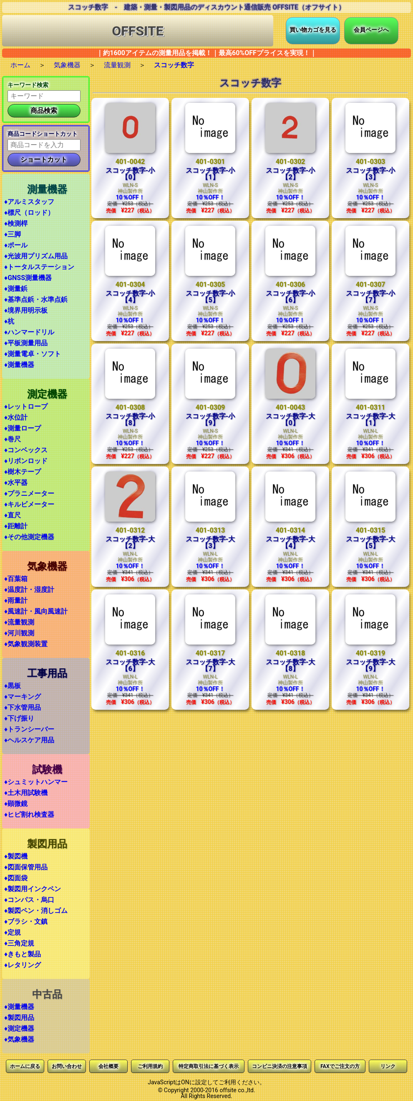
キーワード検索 (28, 85)
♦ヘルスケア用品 (29, 740)
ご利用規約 (150, 1066)
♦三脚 (12, 234)
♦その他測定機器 (29, 537)
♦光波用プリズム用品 (36, 256)
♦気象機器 (19, 1039)
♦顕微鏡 (16, 804)
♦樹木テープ (22, 472)
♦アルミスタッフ (29, 202)
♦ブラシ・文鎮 (26, 921)
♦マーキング (22, 697)
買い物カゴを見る (313, 29)
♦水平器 (16, 483)
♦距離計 (16, 526)
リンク (387, 1066)
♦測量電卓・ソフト (32, 354)
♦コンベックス (26, 450)
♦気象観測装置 (26, 644)
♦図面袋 (16, 878)
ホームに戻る (25, 1066)
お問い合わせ (67, 1066)
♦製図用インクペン (32, 889)
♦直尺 (12, 515)
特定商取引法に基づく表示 (209, 1066)
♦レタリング (22, 965)
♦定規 (12, 932)
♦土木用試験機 (26, 793)
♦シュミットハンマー (36, 782)
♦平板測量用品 (26, 343)
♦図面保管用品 (26, 867)
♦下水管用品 (22, 707)
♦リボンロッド (26, 461)
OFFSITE (138, 31)
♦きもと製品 (22, 954)
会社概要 (108, 1066)
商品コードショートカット (43, 133)
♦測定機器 (19, 1028)
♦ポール (16, 245)
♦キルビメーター (29, 504)
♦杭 (9, 321)
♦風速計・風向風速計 (36, 611)
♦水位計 (16, 417)
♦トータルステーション (39, 267)
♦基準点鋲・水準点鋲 (36, 299)
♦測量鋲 (16, 289)
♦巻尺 (12, 439)
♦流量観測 (19, 622)
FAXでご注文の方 (339, 1066)
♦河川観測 (19, 633)
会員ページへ (371, 29)
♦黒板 (12, 686)
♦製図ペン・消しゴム (36, 911)
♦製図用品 (19, 1018)
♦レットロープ (26, 406)
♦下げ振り (19, 718)
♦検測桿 (16, 223)
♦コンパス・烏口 (29, 900)
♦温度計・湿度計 (29, 590)
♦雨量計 (16, 600)
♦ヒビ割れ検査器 (29, 814)
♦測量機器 (19, 365)
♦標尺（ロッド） (29, 213)
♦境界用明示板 (26, 310)
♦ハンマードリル (29, 332)
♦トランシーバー (29, 729)
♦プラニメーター (29, 493)
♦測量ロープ (22, 428)
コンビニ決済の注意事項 (279, 1066)
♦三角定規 (19, 943)
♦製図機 (16, 856)
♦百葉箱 (16, 579)
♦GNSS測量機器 (28, 278)
